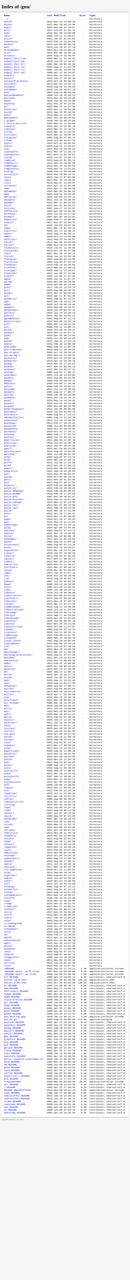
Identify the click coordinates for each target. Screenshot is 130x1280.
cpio (7, 200)
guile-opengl (12, 572)
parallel (9, 859)
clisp (7, 177)
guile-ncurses (13, 568)
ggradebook (11, 362)
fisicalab (10, 284)
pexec (7, 872)
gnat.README (12, 1153)
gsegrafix (10, 536)
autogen (9, 97)
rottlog (9, 917)
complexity (11, 190)
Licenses (9, 720)
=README (9, 1105)
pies (7, 875)
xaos (7, 1085)
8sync (7, 26)
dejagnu (9, 226)
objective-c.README (17, 1227)
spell (7, 985)
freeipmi (9, 307)
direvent (9, 242)
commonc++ (10, 184)
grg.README (11, 1189)
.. (5, 19)
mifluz (8, 791)
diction (9, 236)
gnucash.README (14, 1166)
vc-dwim (9, 1056)
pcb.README (11, 1231)
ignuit (8, 636)
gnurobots (10, 471)
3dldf (7, 22)
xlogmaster (11, 1092)
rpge (7, 920)
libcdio (9, 675)
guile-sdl (10, 578)
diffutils (10, 239)
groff (7, 526)
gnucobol (9, 426)
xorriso (9, 1098)
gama (7, 316)
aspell (8, 84)
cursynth (9, 210)
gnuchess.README (14, 1169)
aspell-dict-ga (14, 68)
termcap (9, 1011)
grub (7, 530)
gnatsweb (9, 394)
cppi (7, 203)
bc (5, 119)
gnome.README (12, 1156)
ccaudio (9, 142)
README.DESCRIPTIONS (17, 1243)
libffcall (10, 681)
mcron (7, 769)
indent (8, 639)
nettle (8, 833)
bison (7, 126)
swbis (7, 1001)
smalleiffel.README (17, 1250)
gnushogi (9, 481)
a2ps (7, 29)
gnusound (9, 484)
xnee (7, 1095)
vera (7, 1063)
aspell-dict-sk (14, 81)
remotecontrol (13, 914)
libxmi (8, 717)
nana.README (12, 1221)
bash (7, 113)
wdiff (7, 1069)
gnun (7, 455)
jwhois (8, 662)
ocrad (7, 840)
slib (7, 969)
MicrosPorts (12, 788)
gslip (7, 543)
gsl (6, 539)
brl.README (11, 1114)
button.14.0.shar (15, 1117)
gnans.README (12, 1150)
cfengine (9, 155)
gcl (6, 336)
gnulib (8, 449)
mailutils (10, 752)
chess (7, 165)
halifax (9, 604)
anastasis (10, 45)
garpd (7, 320)
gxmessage (10, 597)
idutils (9, 633)
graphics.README (14, 1185)
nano (7, 827)
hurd (7, 623)
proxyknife (11, 885)
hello (7, 610)
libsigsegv (11, 704)
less (7, 668)
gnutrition (11, 501)
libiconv (9, 685)
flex (7, 287)
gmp (6, 384)
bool (7, 129)
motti (7, 807)
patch (7, 866)
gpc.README (11, 1182)
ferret (8, 278)
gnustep (9, 494)
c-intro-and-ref (14, 139)
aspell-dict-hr (14, 71)
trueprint (10, 1034)
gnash (7, 387)
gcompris (9, 339)
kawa (7, 665)
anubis (8, 48)
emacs (7, 265)
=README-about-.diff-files (22, 1108)
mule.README (12, 1218)
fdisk (7, 274)
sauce (7, 930)
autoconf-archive (15, 90)
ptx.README (11, 1237)
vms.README (11, 1263)
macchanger (11, 743)
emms (7, 268)
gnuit (7, 439)
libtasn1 (9, 707)
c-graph (9, 135)
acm (6, 35)
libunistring (12, 714)
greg (7, 520)
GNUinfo (9, 436)
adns (7, 39)
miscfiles (10, 798)
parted (8, 862)
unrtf (7, 1043)
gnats (7, 391)
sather (8, 927)
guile (7, 581)
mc (5, 765)
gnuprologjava (13, 465)
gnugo (7, 433)
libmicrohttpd (13, 694)
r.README (9, 1240)
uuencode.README (14, 1260)
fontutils (10, 297)
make (7, 756)
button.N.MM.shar (15, 1121)
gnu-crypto (11, 400)
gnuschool (10, 478)
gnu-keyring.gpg (14, 1159)
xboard (8, 1088)
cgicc (7, 161)
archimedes (11, 55)
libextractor (12, 678)
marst (7, 759)
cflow (7, 158)
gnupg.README (12, 1172)
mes (6, 778)
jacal (7, 649)
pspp (7, 888)
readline (9, 904)
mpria (7, 817)
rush (7, 924)
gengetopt (10, 352)
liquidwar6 (11, 733)
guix (7, 584)
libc (7, 672)
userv (7, 1046)
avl (6, 103)
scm (6, 937)
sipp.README (12, 1247)
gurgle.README (13, 1195)
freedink (9, 300)
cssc (7, 207)
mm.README (10, 1214)
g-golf (8, 313)
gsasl (7, 533)
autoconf (9, 93)
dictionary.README (16, 1130)
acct (7, 32)
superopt (9, 998)
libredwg (9, 698)
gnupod (8, 462)
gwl (6, 594)
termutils (10, 1014)
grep (7, 523)
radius (8, 898)
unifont (9, 1037)
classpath (10, 171)
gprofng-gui (12, 513)
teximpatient (12, 1021)
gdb (6, 342)
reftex (8, 911)
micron (8, 785)
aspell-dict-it (14, 77)
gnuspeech (10, 488)
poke (7, 882)
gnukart (9, 446)
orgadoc (9, 849)
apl (6, 52)
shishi (8, 956)
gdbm (7, 345)
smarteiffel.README (17, 1253)
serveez (9, 946)
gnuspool (9, 491)
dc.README (10, 1124)
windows (9, 1082)
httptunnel (11, 620)
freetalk (9, 310)
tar (6, 1008)
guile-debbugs (13, 559)
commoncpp (10, 187)
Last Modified (57, 15)
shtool (8, 962)
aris (7, 58)
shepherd (9, 953)
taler (7, 1004)
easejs (8, 252)
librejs (9, 701)
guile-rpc (10, 575)
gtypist (9, 552)
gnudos (8, 429)
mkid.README (12, 1211)
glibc (7, 375)
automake (9, 100)
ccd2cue (9, 145)
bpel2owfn (10, 132)
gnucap (8, 423)
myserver (9, 824)
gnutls (8, 497)
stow (7, 995)
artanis (9, 61)
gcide (7, 333)
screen (8, 940)
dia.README (11, 1127)
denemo (8, 229)
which (7, 1079)
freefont (9, 303)
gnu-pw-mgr (11, 404)
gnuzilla (9, 504)
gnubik (8, 417)
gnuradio (9, 468)
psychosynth (12, 891)
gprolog (9, 517)
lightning (10, 723)
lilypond (9, 727)
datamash (9, 216)
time (7, 1027)
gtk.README (11, 1192)
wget (7, 1076)
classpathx (11, 174)
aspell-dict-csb (14, 64)
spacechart (11, 979)
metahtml (9, 782)
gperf (7, 510)
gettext (9, 355)
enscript (9, 271)
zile (7, 1101)
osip (7, 853)
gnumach (9, 452)
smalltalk (10, 972)
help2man (9, 614)
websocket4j (12, 1072)
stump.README (12, 1256)
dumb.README (12, 1137)
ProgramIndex (12, 1234)
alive (7, 42)
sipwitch (9, 966)
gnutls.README (13, 1179)
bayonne (9, 116)
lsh (6, 736)
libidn (8, 688)
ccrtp (7, 148)
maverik (9, 762)
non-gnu (9, 836)
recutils (9, 908)
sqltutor (9, 988)
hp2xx (7, 617)
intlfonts (10, 646)
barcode (9, 110)
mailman (9, 749)
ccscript (9, 152)
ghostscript (12, 365)
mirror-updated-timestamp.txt (24, 1208)
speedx (8, 982)
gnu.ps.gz (10, 1163)
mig (6, 794)
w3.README (10, 1266)
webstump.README (14, 1269)
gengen (8, 349)
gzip (7, 601)
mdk (6, 775)
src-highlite (12, 992)
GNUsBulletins (13, 475)
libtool (9, 710)
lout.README (12, 1201)
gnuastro (9, 407)
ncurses (9, 830)
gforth (8, 358)
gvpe (7, 591)
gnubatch (9, 410)
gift (7, 368)
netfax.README (13, 1224)
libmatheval (12, 691)
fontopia (9, 294)
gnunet (8, 459)
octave (8, 843)
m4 (5, 740)
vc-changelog (12, 1053)
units (7, 1040)
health (8, 607)
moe (6, 804)
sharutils (10, 950)
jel (6, 656)
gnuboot (9, 420)
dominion (9, 249)
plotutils (10, 878)
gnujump (9, 442)
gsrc (7, 546)
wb (5, 1066)
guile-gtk (10, 565)
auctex (8, 87)
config (8, 194)
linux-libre (12, 730)
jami (7, 652)
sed (6, 943)
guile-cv (9, 555)
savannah (9, 933)
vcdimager (10, 1059)
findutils (10, 281)
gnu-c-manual (12, 397)
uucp (7, 1050)
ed (5, 255)
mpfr (7, 814)
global (8, 378)
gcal (7, 326)
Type (93, 15)
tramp (7, 1030)
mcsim (7, 772)
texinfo (9, 1024)
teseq (7, 1017)
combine (9, 181)
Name (7, 15)
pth (6, 895)
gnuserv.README (14, 1176)
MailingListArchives (17, 746)
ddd (6, 219)
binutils (9, 123)
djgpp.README (12, 1134)
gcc (6, 329)
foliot (8, 291)
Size (83, 15)
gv (5, 588)
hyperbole (10, 626)
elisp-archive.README (18, 1140)
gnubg (7, 413)
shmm (7, 959)
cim (6, 168)
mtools (8, 820)
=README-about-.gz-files (20, 1111)
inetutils (10, 643)
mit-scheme (11, 801)
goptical (9, 507)
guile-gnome (12, 562)
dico (7, 232)
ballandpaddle (13, 106)
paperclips (11, 856)
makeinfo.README (14, 1205)
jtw (6, 659)
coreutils (10, 197)
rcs (6, 901)
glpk (7, 381)
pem (6, 869)
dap (6, 213)
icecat (8, 630)
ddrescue (9, 223)
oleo (7, 846)
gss (6, 549)
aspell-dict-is (14, 74)
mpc (6, 811)
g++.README (11, 1143)
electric (9, 261)
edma (7, 258)
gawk (7, 323)
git (6, 371)
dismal (8, 245)
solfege (9, 975)
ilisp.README (12, 1198)
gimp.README (12, 1147)
